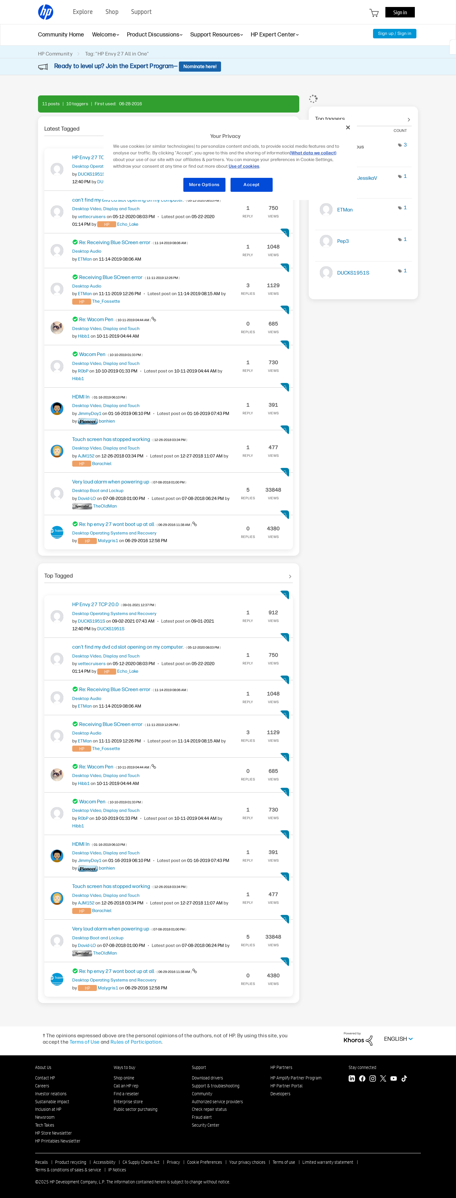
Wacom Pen (110, 354)
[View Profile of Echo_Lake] (127, 224)
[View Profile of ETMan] (85, 259)
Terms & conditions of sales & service (68, 1170)
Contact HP (45, 1078)
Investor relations (50, 1094)
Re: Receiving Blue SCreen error (133, 242)
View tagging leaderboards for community (363, 117)
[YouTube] (393, 1079)
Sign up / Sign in (394, 33)
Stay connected (362, 1067)
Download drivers (207, 1078)
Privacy (173, 1162)
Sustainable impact (52, 1101)
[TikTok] (404, 1079)
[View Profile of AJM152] (86, 456)
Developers (280, 1094)
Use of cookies (244, 166)
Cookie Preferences (204, 1162)
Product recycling (70, 1162)
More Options (204, 184)
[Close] (348, 127)
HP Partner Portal (286, 1086)
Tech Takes (44, 1125)
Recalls (41, 1162)
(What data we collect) (313, 153)
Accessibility (104, 1162)
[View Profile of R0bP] (83, 371)
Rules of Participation (136, 1042)
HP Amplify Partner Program (295, 1078)
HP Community (55, 54)
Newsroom (44, 1117)
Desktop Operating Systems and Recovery (114, 532)
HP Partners (281, 1067)
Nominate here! (200, 66)
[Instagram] (373, 1079)
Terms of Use (85, 1042)
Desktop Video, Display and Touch (106, 208)
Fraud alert (202, 1117)
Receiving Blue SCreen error (129, 277)
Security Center (205, 1125)
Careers (42, 1086)
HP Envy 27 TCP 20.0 (114, 604)
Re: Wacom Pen (115, 319)
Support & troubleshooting (215, 1086)
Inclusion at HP (48, 1109)
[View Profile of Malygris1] (108, 540)
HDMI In (99, 397)
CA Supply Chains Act (141, 1162)
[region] (230, 160)
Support (199, 1067)
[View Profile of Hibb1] (84, 336)
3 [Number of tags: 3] (405, 145)
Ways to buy (124, 1067)
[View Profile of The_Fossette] (106, 301)
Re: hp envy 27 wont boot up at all (135, 524)
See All (168, 573)
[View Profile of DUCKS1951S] (91, 174)
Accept (252, 184)
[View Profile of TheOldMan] (105, 506)
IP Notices (117, 1170)
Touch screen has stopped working (129, 439)
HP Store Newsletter (53, 1133)
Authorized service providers (217, 1101)
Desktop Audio (86, 251)
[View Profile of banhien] (107, 421)
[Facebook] (362, 1079)
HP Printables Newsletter (57, 1141)
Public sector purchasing (135, 1109)
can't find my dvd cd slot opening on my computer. (146, 647)
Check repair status (209, 1109)
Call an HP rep (126, 1086)
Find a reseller (126, 1094)
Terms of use (284, 1162)
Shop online (124, 1078)
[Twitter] (383, 1079)
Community (202, 1094)
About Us (43, 1067)
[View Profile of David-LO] (87, 498)
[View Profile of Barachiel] (101, 463)
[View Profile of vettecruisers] (92, 216)
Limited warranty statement (327, 1162)
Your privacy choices (247, 1162)
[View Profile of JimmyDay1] (89, 413)
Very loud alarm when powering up (129, 482)
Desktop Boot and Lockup (98, 490)
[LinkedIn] (352, 1079)
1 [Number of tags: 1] (405, 176)
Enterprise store (128, 1101)
